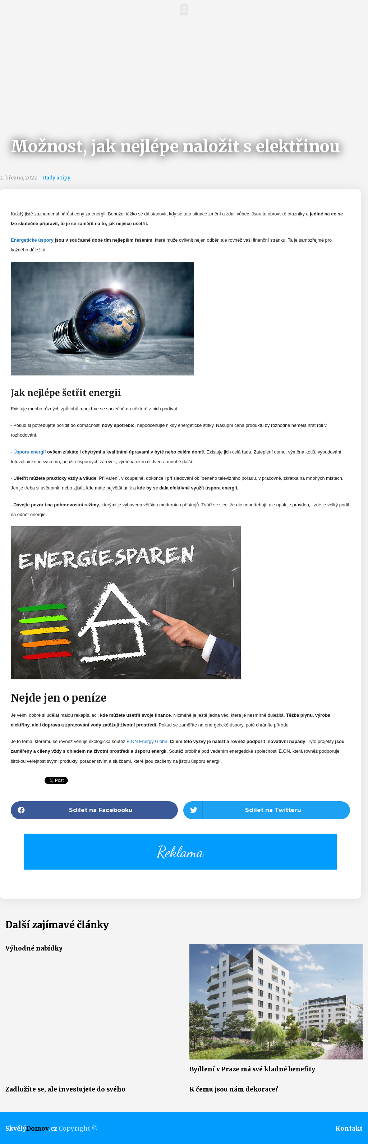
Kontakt (349, 1128)
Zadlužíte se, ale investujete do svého (65, 1089)
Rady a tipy (56, 177)
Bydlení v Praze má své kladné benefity (252, 1069)
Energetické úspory (32, 240)
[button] (183, 9)
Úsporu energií (30, 452)
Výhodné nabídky (34, 948)
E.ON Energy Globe (146, 741)
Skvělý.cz (31, 1128)
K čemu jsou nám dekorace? (234, 1089)
